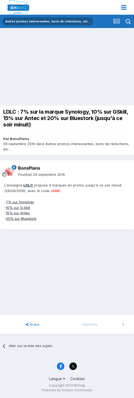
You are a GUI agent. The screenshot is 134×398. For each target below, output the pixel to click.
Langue (57, 378)
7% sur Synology (20, 202)
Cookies (77, 378)
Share (32, 324)
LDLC (28, 185)
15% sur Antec (18, 213)
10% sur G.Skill (18, 207)
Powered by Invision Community (67, 390)
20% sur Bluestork (21, 218)
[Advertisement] (65, 68)
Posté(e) (41, 174)
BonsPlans (19, 139)
